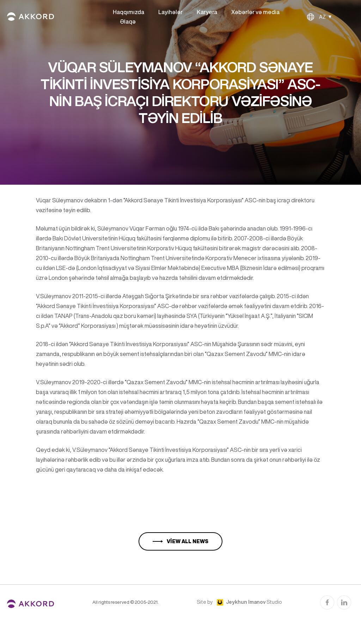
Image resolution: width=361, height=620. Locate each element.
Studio (254, 602)
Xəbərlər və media (255, 12)
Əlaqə (128, 21)
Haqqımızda (128, 12)
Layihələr (170, 12)
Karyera (207, 12)
